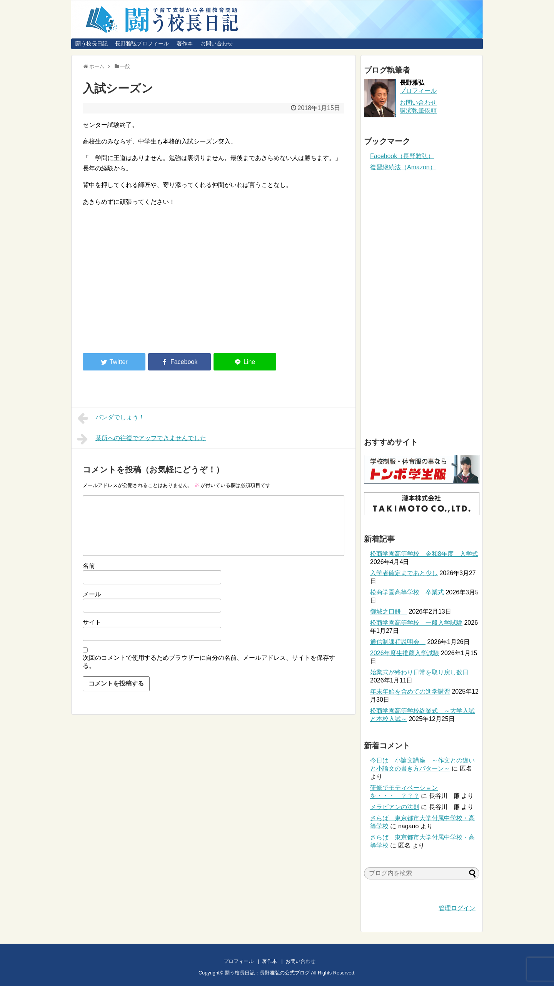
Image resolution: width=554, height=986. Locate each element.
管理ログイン (457, 908)
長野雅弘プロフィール (142, 43)
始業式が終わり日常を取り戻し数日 (419, 672)
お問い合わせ (216, 43)
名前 (89, 565)
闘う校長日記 (91, 43)
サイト (92, 622)
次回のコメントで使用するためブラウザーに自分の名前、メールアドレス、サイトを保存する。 (209, 661)
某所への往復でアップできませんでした (141, 439)
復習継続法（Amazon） (403, 167)
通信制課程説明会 (398, 642)
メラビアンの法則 (394, 807)
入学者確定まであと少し (404, 573)
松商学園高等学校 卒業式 (407, 592)
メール (92, 594)
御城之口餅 (388, 611)
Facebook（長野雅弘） (402, 156)
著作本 (185, 43)
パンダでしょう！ (111, 418)
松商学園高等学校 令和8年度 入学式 (424, 554)
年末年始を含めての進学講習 (410, 691)
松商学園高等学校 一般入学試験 (416, 622)
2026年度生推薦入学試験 (404, 653)
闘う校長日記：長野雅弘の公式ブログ (267, 973)
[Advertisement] (147, 284)
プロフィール (418, 90)
